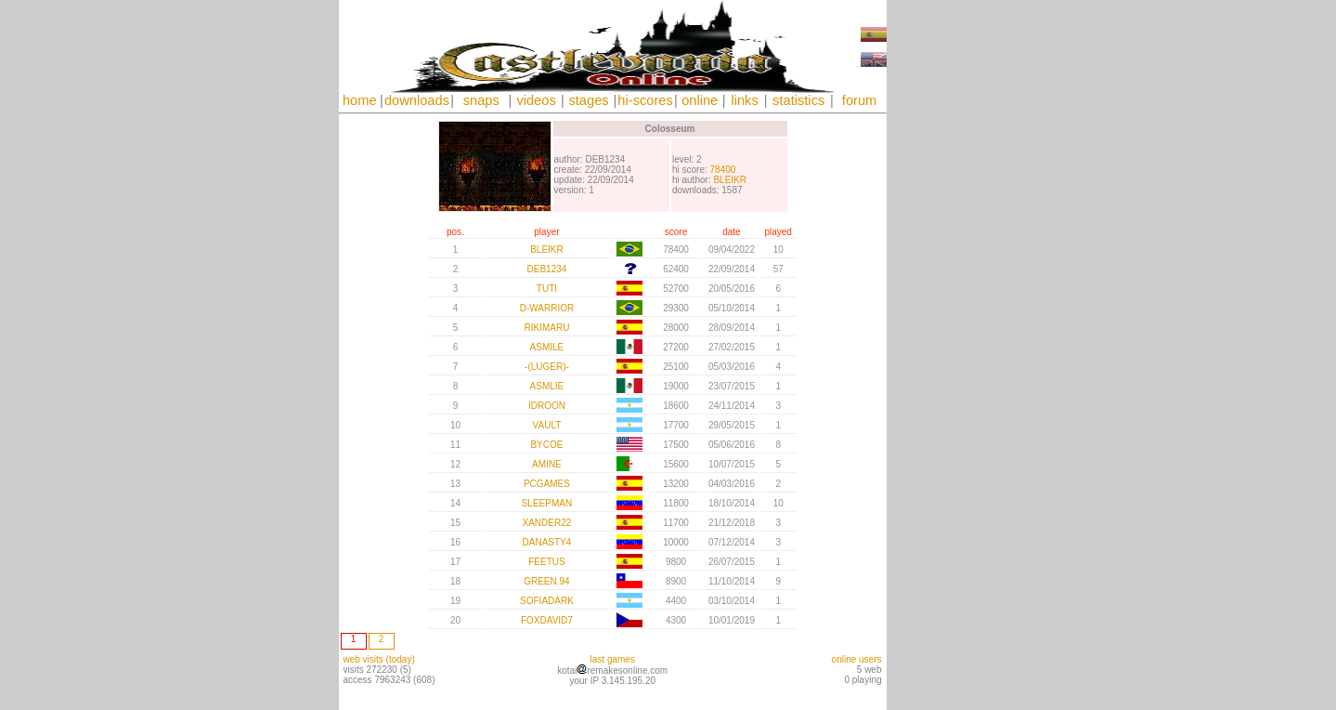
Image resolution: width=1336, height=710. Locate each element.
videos (535, 100)
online (699, 100)
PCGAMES (547, 484)
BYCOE (546, 445)
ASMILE (547, 347)
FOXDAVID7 (547, 620)
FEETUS (546, 562)
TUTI (547, 288)
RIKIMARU (546, 327)
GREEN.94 (546, 581)
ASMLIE (547, 386)
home (360, 100)
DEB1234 (547, 269)
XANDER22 (547, 523)
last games (612, 659)
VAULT (547, 425)
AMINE (547, 464)
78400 (723, 169)
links (744, 100)
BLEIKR (729, 180)
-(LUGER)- (547, 367)
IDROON (546, 406)
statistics (798, 100)
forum (859, 100)
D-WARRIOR (547, 308)
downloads (416, 100)
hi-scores (644, 100)
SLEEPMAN (547, 503)
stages (588, 100)
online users (857, 659)
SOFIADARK (547, 601)
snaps (481, 100)
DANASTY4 (547, 542)
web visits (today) (379, 659)
